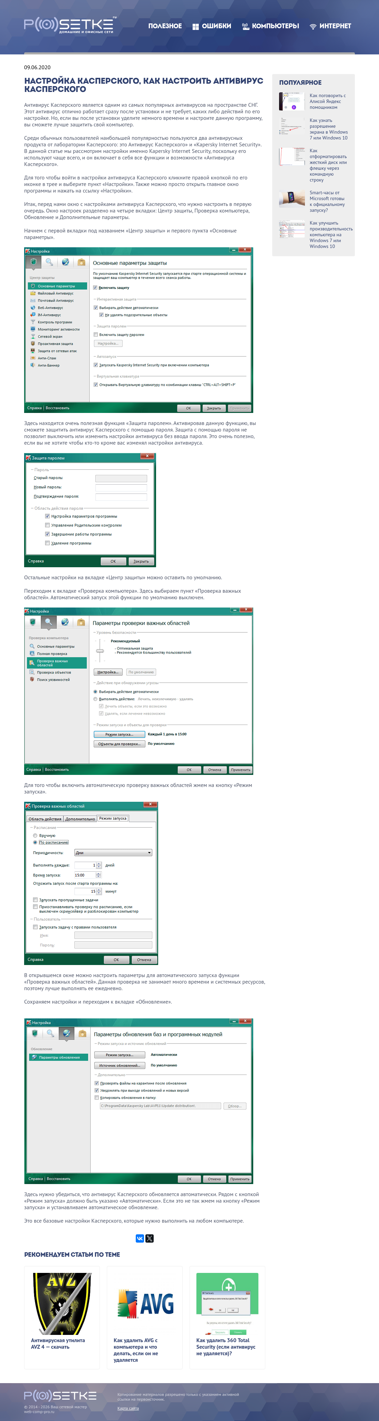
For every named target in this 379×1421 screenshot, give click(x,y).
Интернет (335, 26)
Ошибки (216, 26)
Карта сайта (128, 1408)
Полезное (165, 26)
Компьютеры (275, 26)
